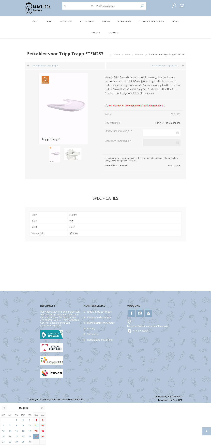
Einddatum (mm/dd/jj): (117, 143)
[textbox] (117, 7)
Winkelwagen (178, 7)
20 (3, 438)
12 (43, 427)
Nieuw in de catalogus (99, 314)
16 (23, 433)
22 (16, 438)
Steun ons (92, 336)
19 (43, 433)
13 (3, 433)
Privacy (91, 330)
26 (43, 438)
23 (23, 438)
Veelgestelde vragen (99, 319)
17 (30, 433)
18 (36, 433)
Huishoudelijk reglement (101, 325)
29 (16, 444)
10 (30, 427)
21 (10, 438)
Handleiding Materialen (100, 342)
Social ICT (177, 402)
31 (30, 444)
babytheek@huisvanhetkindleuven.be (148, 328)
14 (10, 433)
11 (36, 427)
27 (3, 444)
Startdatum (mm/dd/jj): (117, 133)
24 (30, 438)
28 (10, 444)
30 (23, 444)
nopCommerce (174, 398)
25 (36, 438)
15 (16, 433)
